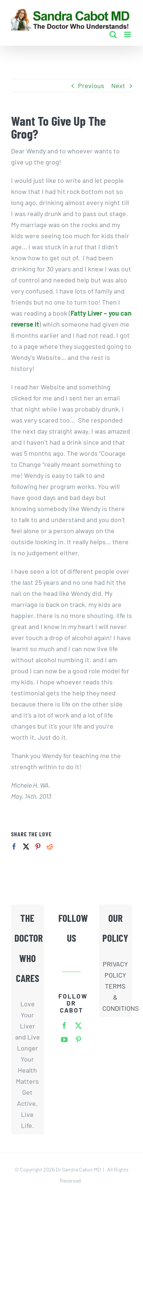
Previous (91, 85)
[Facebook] (14, 846)
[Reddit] (50, 846)
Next (118, 85)
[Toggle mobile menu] (128, 34)
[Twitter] (26, 846)
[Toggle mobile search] (113, 34)
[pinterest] (78, 1039)
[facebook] (64, 1025)
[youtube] (64, 1039)
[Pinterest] (38, 846)
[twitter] (78, 1025)
